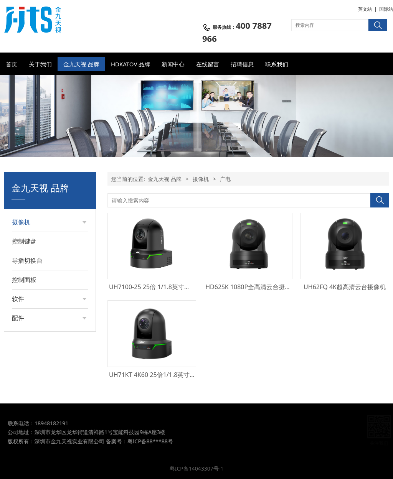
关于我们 (40, 64)
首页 (11, 64)
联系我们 (276, 64)
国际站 (386, 9)
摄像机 (21, 222)
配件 (18, 318)
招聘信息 (242, 64)
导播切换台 (27, 260)
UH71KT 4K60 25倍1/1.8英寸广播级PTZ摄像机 (173, 374)
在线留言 (207, 64)
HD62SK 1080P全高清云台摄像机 (251, 287)
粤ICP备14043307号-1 (197, 468)
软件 (18, 299)
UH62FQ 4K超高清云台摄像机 (345, 287)
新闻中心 (173, 64)
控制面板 (24, 279)
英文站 (365, 9)
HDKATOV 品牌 (130, 64)
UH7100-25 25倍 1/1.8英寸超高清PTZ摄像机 (170, 287)
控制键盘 (24, 241)
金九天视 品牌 (81, 64)
